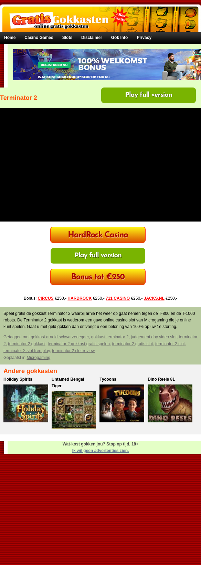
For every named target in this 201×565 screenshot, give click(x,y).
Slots (67, 37)
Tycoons (107, 379)
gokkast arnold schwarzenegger (60, 337)
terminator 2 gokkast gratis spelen (79, 343)
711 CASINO (118, 298)
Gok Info (119, 37)
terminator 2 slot (170, 343)
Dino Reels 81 (161, 379)
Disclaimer (91, 37)
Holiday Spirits (17, 379)
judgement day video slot (154, 337)
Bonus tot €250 (98, 277)
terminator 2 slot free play (26, 350)
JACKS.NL (154, 298)
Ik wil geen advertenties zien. (100, 450)
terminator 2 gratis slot (132, 343)
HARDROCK (79, 298)
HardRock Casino (98, 235)
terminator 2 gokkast (26, 343)
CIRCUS (46, 298)
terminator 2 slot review (73, 350)
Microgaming (38, 357)
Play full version (148, 95)
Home (9, 37)
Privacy (144, 37)
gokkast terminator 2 (110, 337)
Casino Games (38, 37)
